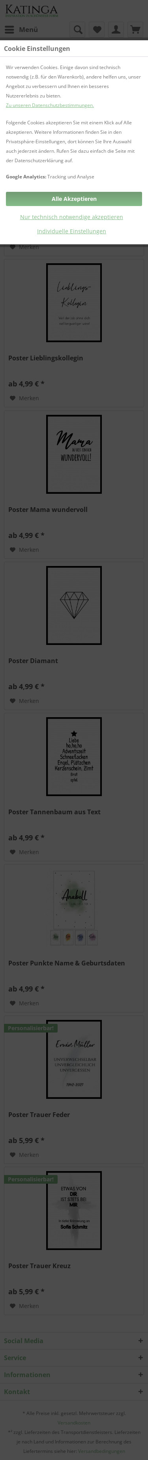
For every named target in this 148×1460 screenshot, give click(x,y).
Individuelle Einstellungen (71, 231)
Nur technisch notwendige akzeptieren (71, 217)
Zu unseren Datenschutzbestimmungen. (50, 105)
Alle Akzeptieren (74, 198)
